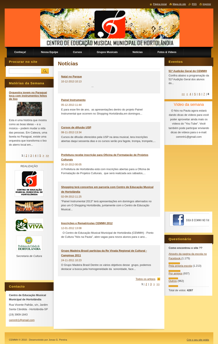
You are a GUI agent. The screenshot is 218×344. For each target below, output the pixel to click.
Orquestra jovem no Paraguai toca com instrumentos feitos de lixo (28, 95)
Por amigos (175, 273)
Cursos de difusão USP (76, 127)
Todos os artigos (145, 279)
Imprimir (207, 4)
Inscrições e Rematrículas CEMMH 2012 (87, 223)
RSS (194, 4)
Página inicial (160, 4)
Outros (173, 280)
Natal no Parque (71, 76)
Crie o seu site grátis (198, 339)
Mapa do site (179, 4)
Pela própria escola (180, 265)
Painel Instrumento (73, 100)
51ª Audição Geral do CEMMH (188, 71)
